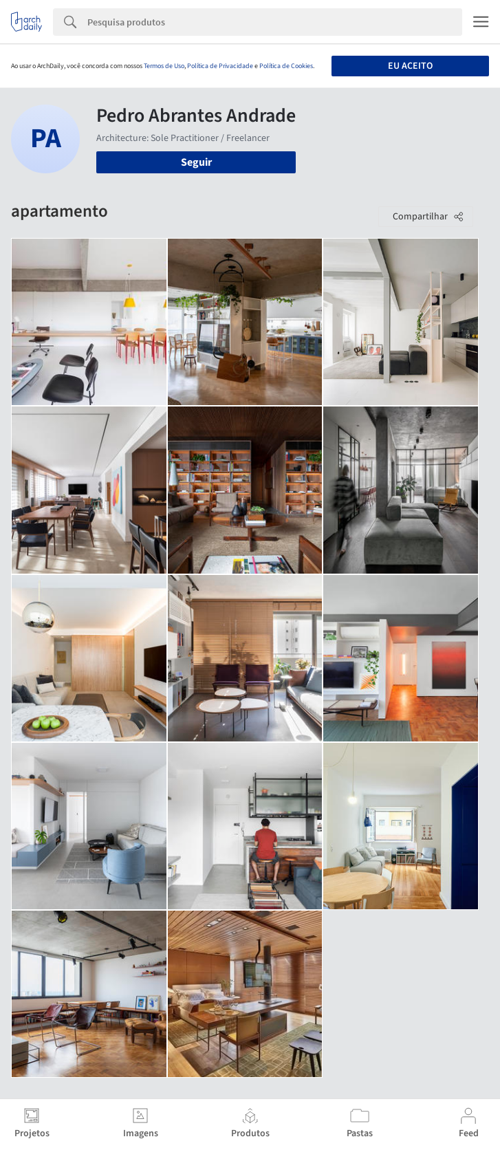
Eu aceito (410, 66)
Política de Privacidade (220, 66)
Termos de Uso (164, 66)
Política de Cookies (286, 66)
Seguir (196, 162)
